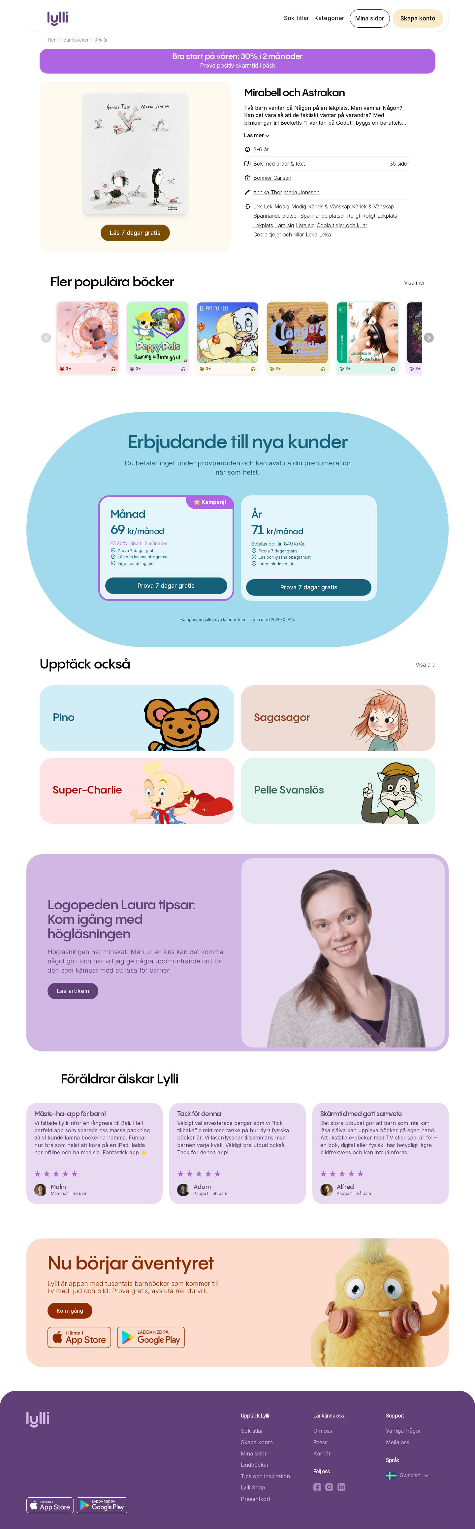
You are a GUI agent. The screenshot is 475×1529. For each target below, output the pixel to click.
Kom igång (70, 1310)
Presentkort (255, 1499)
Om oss (322, 1430)
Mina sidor (369, 18)
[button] (410, 1476)
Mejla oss (397, 1442)
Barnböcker (76, 40)
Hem (53, 40)
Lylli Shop (253, 1487)
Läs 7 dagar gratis (135, 232)
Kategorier (329, 18)
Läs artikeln (73, 990)
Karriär (322, 1453)
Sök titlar (296, 18)
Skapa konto (417, 18)
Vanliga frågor (403, 1430)
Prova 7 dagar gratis (166, 585)
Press (320, 1442)
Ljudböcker (255, 1464)
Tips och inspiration (265, 1476)
